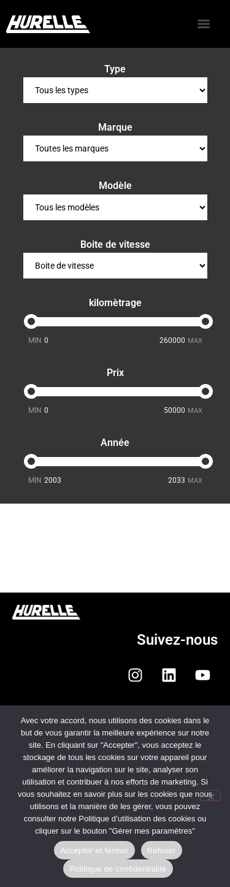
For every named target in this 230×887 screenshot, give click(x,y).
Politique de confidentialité (117, 869)
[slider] (31, 321)
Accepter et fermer (94, 850)
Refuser (161, 850)
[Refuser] (210, 795)
